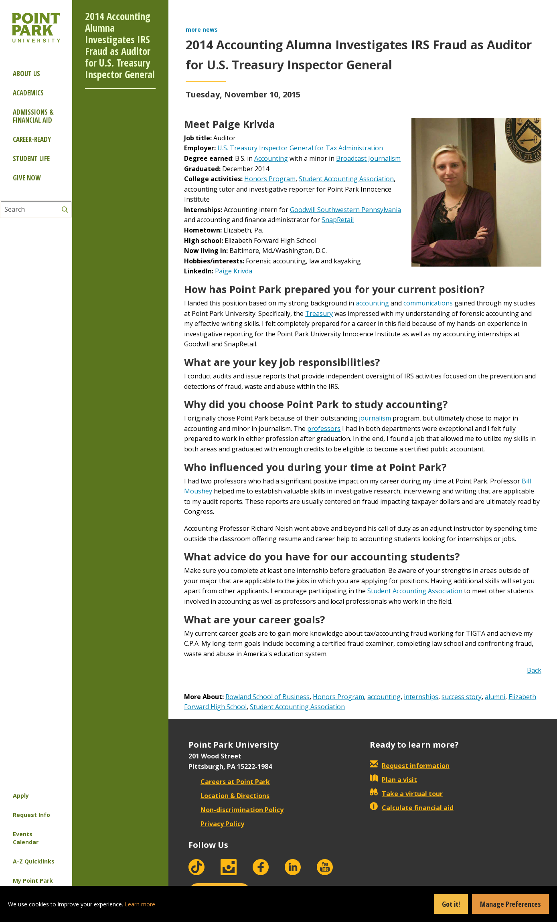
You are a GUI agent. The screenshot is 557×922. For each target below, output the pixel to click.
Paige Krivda (233, 271)
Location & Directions (228, 795)
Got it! (451, 904)
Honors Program (270, 178)
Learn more (140, 904)
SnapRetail (338, 219)
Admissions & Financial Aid (33, 116)
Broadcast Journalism (368, 158)
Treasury (319, 313)
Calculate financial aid (412, 807)
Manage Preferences (510, 904)
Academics (28, 92)
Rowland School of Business (267, 696)
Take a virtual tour (406, 793)
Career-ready (32, 139)
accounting (372, 303)
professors (323, 428)
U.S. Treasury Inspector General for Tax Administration (300, 148)
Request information (410, 765)
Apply (21, 795)
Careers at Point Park (229, 781)
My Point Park (33, 880)
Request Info (31, 815)
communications (428, 303)
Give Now (27, 177)
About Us (26, 73)
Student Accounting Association (346, 178)
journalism (375, 418)
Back (534, 670)
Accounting (271, 158)
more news (202, 29)
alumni (495, 696)
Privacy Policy (216, 823)
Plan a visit (393, 779)
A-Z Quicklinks (34, 861)
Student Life (31, 158)
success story (462, 696)
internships (421, 696)
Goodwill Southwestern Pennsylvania (345, 209)
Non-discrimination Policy (236, 809)
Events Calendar (25, 838)
